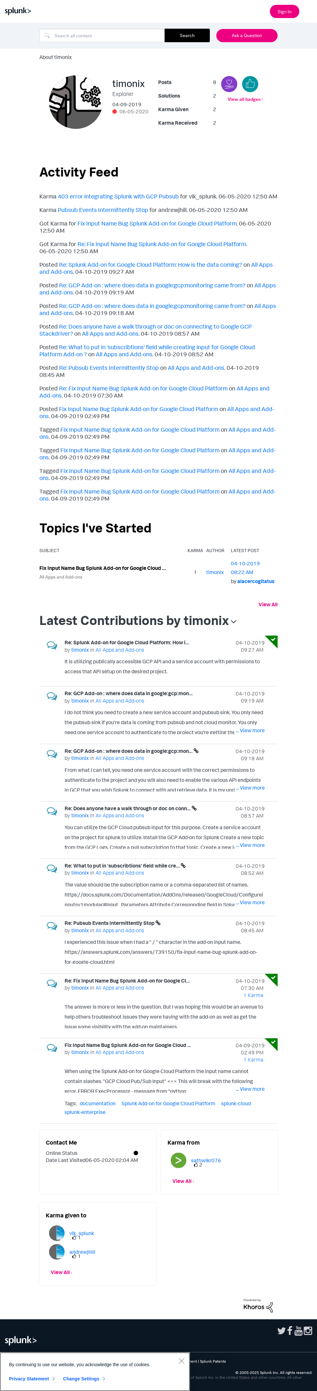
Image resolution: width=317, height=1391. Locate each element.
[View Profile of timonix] (215, 572)
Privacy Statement (29, 1378)
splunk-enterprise (85, 1112)
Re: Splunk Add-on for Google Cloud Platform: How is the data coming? (150, 264)
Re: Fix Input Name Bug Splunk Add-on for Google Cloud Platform (161, 243)
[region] (95, 1371)
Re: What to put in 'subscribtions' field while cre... (123, 865)
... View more (250, 672)
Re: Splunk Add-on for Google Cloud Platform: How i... (127, 642)
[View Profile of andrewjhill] (82, 1252)
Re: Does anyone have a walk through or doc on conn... (128, 808)
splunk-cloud (236, 1103)
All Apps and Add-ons (110, 333)
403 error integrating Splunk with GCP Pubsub (118, 196)
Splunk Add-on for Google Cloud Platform (168, 1103)
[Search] (102, 35)
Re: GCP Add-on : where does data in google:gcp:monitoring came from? (152, 285)
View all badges (244, 99)
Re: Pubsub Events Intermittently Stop (109, 367)
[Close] (181, 1360)
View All (268, 604)
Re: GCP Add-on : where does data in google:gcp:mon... (129, 693)
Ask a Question (247, 35)
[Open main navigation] (308, 11)
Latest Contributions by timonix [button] (134, 620)
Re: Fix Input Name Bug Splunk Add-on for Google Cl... (127, 980)
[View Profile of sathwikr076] (206, 1160)
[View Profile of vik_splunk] (81, 1233)
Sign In (284, 11)
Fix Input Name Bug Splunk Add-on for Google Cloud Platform (157, 223)
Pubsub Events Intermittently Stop (103, 209)
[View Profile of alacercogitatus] (255, 581)
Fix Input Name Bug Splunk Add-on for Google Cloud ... (102, 568)
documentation (98, 1103)
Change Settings (81, 1378)
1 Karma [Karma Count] (253, 995)
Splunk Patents (213, 1361)
